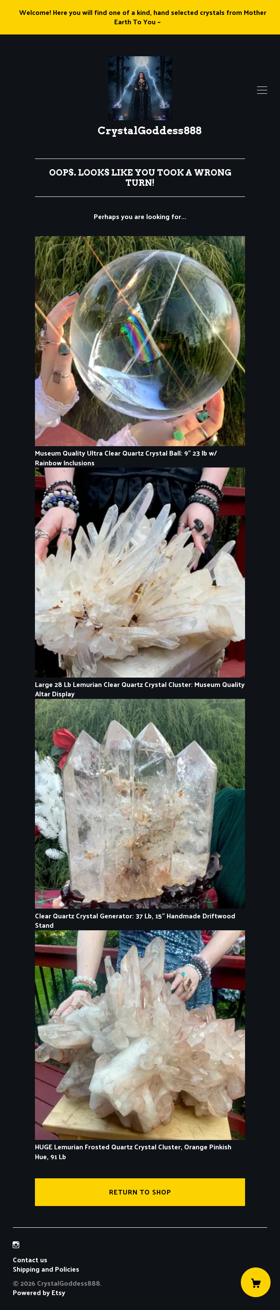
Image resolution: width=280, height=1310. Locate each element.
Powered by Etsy (39, 1292)
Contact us (30, 1259)
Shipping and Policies (46, 1269)
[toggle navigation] (262, 90)
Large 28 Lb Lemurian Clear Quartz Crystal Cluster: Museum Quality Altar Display (140, 684)
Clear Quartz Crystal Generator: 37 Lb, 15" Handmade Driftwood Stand (140, 915)
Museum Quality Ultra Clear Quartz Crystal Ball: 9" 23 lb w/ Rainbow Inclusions (140, 453)
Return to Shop (140, 1192)
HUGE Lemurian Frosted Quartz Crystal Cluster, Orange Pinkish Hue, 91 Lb (140, 1147)
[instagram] (16, 1245)
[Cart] (256, 1282)
